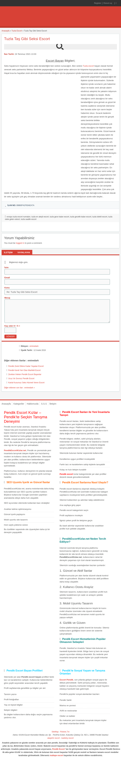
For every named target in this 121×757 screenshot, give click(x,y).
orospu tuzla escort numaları (18, 217)
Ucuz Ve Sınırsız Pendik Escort (21, 378)
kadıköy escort (67, 738)
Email (7, 277)
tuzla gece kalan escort (59, 217)
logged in (20, 243)
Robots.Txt (64, 732)
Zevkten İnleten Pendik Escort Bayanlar (24, 374)
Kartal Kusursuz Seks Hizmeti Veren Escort (26, 382)
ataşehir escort (53, 738)
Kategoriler (18, 403)
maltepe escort (56, 755)
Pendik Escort (58, 749)
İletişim (52, 403)
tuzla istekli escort (99, 217)
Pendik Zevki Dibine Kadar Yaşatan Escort (26, 366)
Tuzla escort (88, 66)
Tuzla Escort (17, 31)
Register (97, 3)
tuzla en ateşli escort (40, 217)
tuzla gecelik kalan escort (80, 217)
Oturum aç (108, 3)
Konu (7, 287)
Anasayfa (5, 31)
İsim (6, 267)
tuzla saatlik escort (28, 219)
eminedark (34, 346)
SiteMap (55, 732)
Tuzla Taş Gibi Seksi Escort (27, 39)
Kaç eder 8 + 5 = (12, 326)
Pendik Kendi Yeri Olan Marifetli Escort (24, 370)
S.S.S (44, 403)
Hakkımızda (32, 403)
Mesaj (7, 298)
